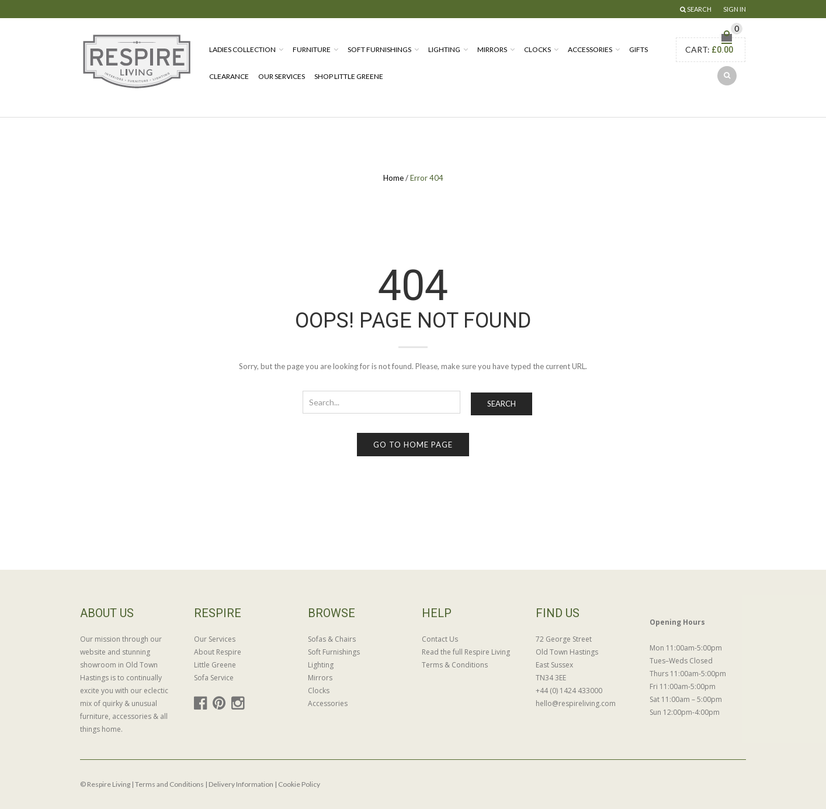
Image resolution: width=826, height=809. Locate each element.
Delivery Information (241, 784)
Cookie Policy (299, 784)
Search (501, 403)
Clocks (537, 49)
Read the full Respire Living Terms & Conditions (466, 658)
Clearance (229, 76)
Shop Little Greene (348, 76)
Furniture (312, 49)
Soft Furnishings (379, 49)
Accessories (590, 49)
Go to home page (413, 444)
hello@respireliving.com (576, 703)
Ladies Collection (242, 49)
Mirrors (492, 49)
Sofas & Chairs (332, 639)
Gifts (638, 49)
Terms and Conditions (169, 784)
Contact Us (440, 639)
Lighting (444, 49)
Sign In (734, 9)
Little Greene (215, 665)
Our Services (281, 76)
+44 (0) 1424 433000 (569, 691)
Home (393, 178)
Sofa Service (214, 678)
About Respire (217, 652)
